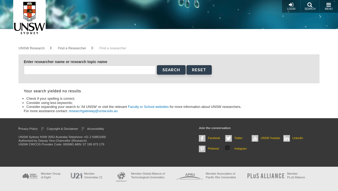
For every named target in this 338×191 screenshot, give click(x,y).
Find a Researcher (72, 48)
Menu (328, 6)
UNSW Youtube (270, 138)
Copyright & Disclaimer (62, 128)
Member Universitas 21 (93, 175)
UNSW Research (31, 48)
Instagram (240, 148)
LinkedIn (298, 138)
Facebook (214, 138)
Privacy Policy (28, 128)
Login (291, 6)
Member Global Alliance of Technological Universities (148, 175)
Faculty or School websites (149, 107)
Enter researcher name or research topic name (65, 62)
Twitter (238, 138)
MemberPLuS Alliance (296, 175)
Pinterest (213, 148)
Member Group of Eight (50, 175)
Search (310, 6)
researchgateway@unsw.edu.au (93, 111)
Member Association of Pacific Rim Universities (221, 175)
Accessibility (95, 128)
